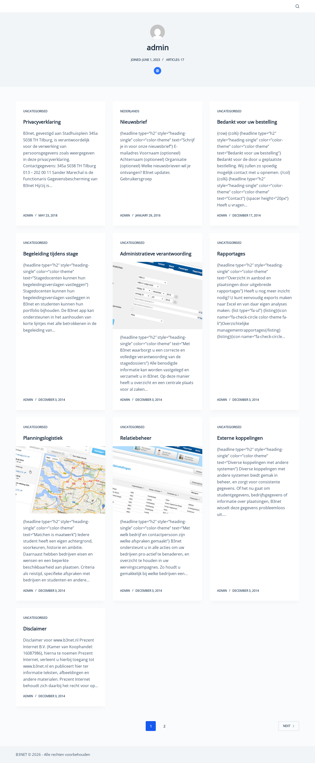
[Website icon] (157, 70)
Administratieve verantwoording (156, 253)
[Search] (297, 6)
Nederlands (129, 111)
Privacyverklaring (42, 122)
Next (289, 726)
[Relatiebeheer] (157, 479)
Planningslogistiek (43, 438)
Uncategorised (35, 111)
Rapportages (231, 253)
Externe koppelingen (240, 438)
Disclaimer (35, 628)
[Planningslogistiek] (60, 479)
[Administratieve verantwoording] (157, 295)
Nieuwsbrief (134, 122)
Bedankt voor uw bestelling (248, 122)
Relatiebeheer (135, 438)
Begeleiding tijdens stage (51, 253)
